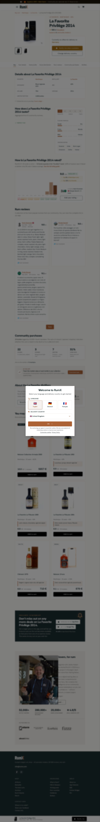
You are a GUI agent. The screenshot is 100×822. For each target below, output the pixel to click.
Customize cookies (45, 432)
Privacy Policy (56, 432)
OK (50, 424)
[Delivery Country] (50, 416)
